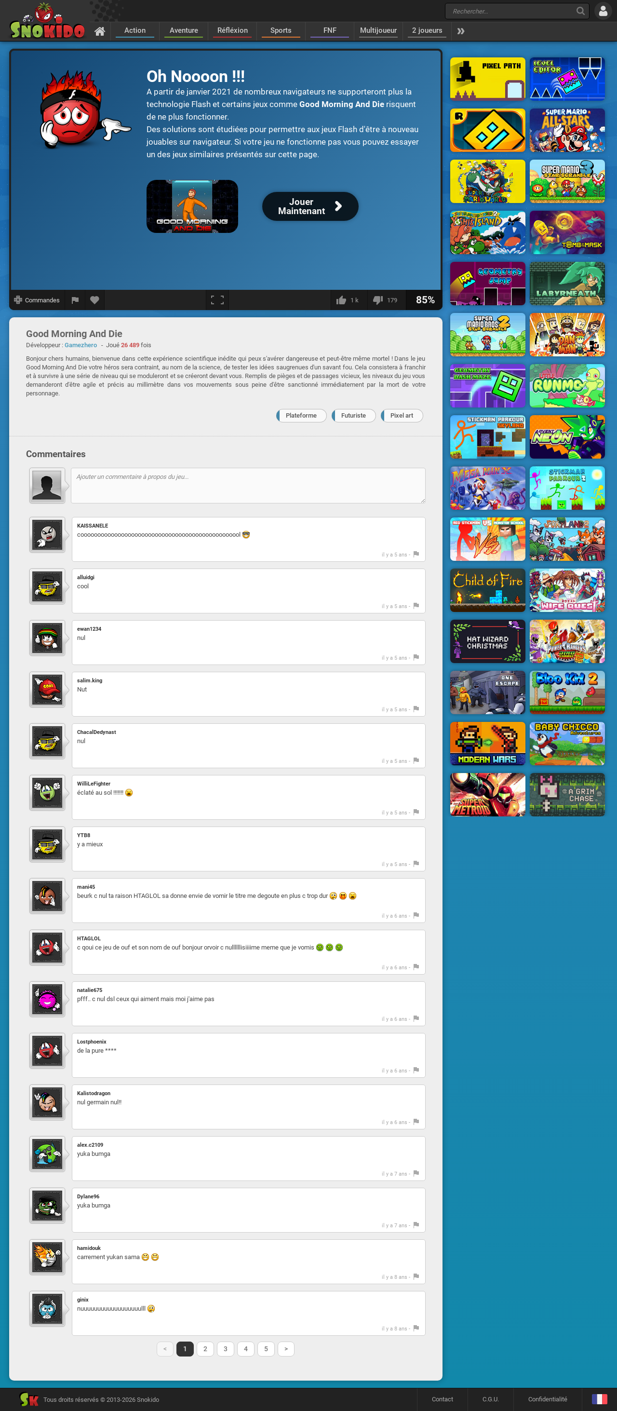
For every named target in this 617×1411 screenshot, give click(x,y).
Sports (281, 30)
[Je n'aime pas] (386, 300)
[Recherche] (581, 11)
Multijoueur (378, 30)
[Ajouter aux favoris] (95, 300)
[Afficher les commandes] (37, 300)
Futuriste (353, 415)
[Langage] (599, 1399)
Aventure (184, 30)
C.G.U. (491, 1399)
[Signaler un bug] (75, 300)
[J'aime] (349, 300)
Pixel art (401, 415)
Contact (442, 1399)
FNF (329, 30)
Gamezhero (81, 345)
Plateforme (301, 415)
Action (135, 30)
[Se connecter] (603, 11)
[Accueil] (100, 31)
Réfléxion (232, 30)
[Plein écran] (217, 300)
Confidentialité (547, 1399)
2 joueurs (427, 30)
